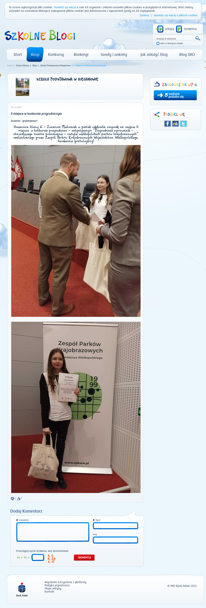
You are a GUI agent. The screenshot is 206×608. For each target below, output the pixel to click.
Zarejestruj (190, 29)
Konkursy (56, 54)
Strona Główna (22, 65)
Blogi (35, 54)
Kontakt (49, 591)
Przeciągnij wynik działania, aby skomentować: (42, 551)
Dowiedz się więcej (65, 7)
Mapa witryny (53, 588)
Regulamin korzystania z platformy (65, 582)
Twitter (183, 123)
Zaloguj (169, 29)
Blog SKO (187, 54)
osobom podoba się (176, 95)
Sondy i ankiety (114, 54)
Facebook (167, 123)
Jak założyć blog (154, 54)
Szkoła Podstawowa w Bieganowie (55, 65)
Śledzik (175, 123)
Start (18, 54)
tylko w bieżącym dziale (171, 43)
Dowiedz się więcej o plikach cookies (176, 15)
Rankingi (81, 54)
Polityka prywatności (57, 585)
